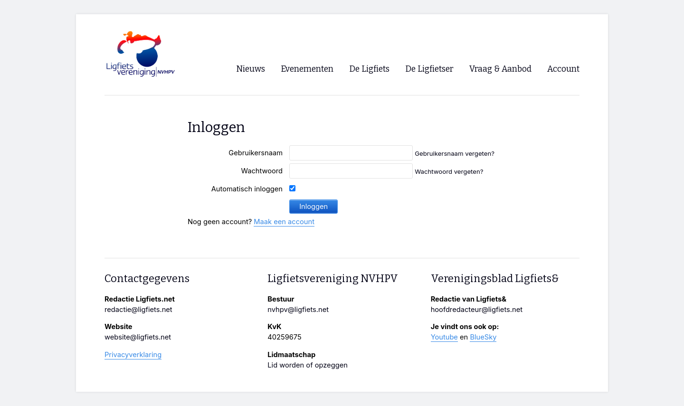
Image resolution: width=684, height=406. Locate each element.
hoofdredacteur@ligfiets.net (476, 309)
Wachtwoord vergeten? (449, 171)
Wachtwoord (262, 171)
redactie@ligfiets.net (138, 309)
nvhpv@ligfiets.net (298, 309)
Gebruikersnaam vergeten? (454, 153)
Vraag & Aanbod (500, 69)
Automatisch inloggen (247, 189)
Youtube (444, 337)
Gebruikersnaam (255, 153)
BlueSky (483, 337)
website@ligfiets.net (137, 337)
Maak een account (284, 221)
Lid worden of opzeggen (307, 365)
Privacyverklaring (133, 354)
